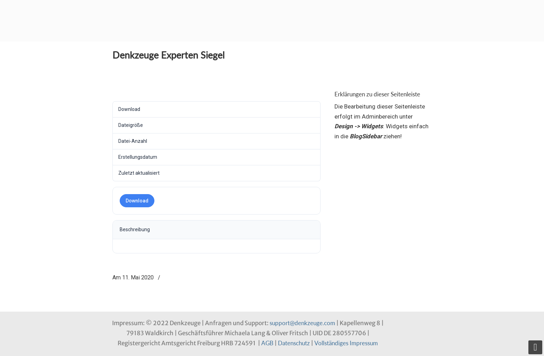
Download (137, 200)
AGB (267, 343)
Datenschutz (294, 343)
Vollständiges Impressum (346, 343)
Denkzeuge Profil (147, 12)
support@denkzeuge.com (302, 323)
